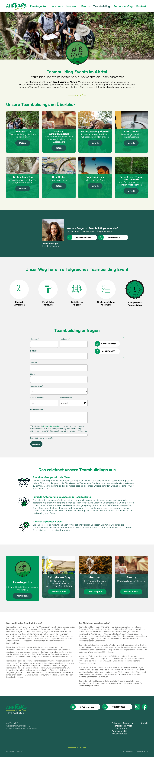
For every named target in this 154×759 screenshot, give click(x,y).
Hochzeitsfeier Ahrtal (122, 728)
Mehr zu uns (23, 598)
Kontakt (141, 6)
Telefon (33, 362)
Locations (57, 6)
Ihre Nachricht (36, 412)
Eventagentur (38, 6)
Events (85, 6)
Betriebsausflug (123, 6)
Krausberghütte (119, 736)
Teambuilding (36, 386)
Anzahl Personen (34, 399)
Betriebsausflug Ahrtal (122, 725)
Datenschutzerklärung (52, 428)
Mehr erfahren (59, 594)
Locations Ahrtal (119, 730)
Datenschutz (142, 753)
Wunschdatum (66, 398)
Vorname (34, 339)
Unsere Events (131, 594)
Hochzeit (72, 6)
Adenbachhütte (119, 733)
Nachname (65, 339)
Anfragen (36, 446)
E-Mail (33, 351)
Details (22, 143)
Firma (32, 374)
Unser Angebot (95, 594)
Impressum (128, 753)
